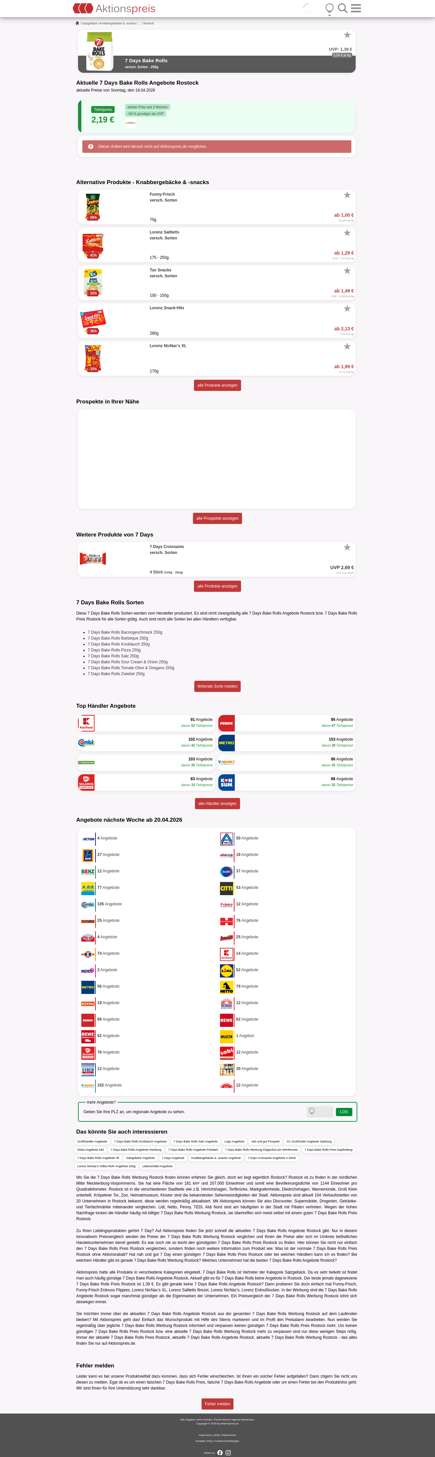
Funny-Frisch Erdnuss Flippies (103, 1290)
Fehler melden (217, 1404)
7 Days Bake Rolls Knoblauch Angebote (140, 1141)
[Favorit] (347, 35)
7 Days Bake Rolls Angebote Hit (98, 1158)
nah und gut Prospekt (265, 1141)
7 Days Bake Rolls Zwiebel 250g (116, 674)
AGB (216, 1435)
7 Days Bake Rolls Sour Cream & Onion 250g (128, 662)
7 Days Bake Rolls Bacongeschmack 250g (125, 632)
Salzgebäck (89, 23)
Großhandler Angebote (92, 1141)
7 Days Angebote (173, 1158)
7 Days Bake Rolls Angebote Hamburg (136, 1149)
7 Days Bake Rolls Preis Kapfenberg (329, 1149)
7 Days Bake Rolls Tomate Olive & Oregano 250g (131, 668)
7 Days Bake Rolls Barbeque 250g (118, 638)
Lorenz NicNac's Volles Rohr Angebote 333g (106, 1166)
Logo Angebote (235, 1141)
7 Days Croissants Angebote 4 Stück (272, 1158)
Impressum (205, 1435)
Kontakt (200, 1441)
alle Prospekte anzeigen (217, 518)
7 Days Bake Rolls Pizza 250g (114, 650)
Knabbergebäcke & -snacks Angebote (216, 1158)
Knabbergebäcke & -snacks (118, 23)
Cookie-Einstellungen (226, 1441)
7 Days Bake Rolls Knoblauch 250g (119, 644)
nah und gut (147, 1254)
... (139, 23)
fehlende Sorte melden (217, 686)
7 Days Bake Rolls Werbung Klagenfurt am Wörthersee (261, 1149)
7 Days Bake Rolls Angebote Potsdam (193, 1149)
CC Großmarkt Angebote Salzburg (309, 1141)
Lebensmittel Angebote (157, 1166)
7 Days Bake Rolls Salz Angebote (196, 1141)
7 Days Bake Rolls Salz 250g (113, 656)
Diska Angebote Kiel (90, 1149)
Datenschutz (229, 1435)
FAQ (209, 1441)
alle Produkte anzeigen (217, 385)
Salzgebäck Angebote (140, 1158)
